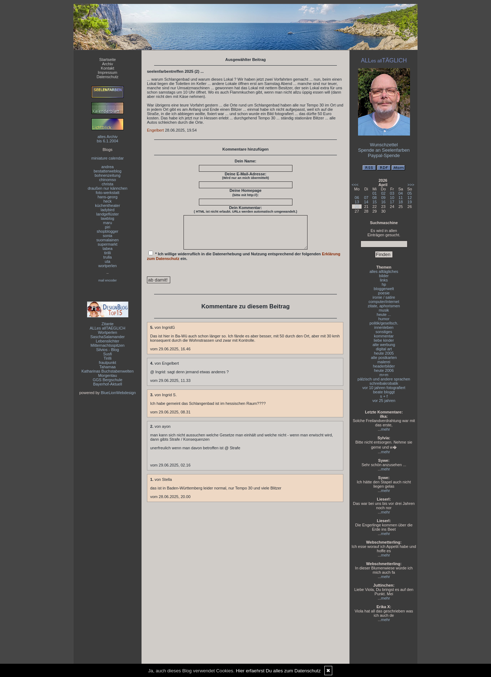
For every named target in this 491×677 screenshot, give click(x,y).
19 (409, 202)
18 (401, 202)
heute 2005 (384, 353)
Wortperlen (107, 332)
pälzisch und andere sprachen (384, 379)
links (384, 280)
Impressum (107, 72)
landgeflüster (107, 214)
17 (392, 202)
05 (409, 193)
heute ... (384, 314)
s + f (383, 396)
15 (374, 202)
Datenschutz (107, 77)
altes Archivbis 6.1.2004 (107, 138)
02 (383, 193)
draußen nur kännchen (108, 188)
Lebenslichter (107, 341)
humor (383, 319)
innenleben (384, 327)
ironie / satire (384, 297)
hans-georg (107, 197)
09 (383, 197)
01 (374, 193)
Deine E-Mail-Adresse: (245, 176)
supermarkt (107, 244)
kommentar (384, 336)
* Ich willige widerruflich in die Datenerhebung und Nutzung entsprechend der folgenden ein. (243, 262)
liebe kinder (384, 340)
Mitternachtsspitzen (108, 345)
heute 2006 (384, 370)
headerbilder (384, 366)
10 (392, 197)
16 (383, 202)
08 (374, 197)
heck (107, 201)
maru (107, 223)
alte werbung (384, 344)
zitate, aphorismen (384, 306)
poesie (384, 293)
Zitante (107, 324)
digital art (384, 349)
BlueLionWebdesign (118, 392)
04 (401, 193)
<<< (355, 185)
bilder (384, 276)
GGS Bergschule (108, 380)
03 (392, 193)
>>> (410, 185)
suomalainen (107, 240)
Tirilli (107, 358)
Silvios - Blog (107, 349)
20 (357, 206)
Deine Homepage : (245, 192)
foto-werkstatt (107, 192)
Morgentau (107, 375)
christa (107, 184)
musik (384, 310)
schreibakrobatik (384, 383)
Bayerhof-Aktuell (107, 384)
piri (107, 227)
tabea (108, 248)
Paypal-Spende (384, 155)
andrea (107, 167)
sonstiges (384, 332)
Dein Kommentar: (245, 209)
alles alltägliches (384, 271)
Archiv (107, 64)
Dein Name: (246, 161)
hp (384, 284)
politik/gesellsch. (384, 323)
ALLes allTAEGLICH (107, 328)
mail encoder (107, 280)
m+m (384, 375)
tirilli (107, 253)
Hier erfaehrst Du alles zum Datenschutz (278, 670)
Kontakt (107, 68)
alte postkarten (384, 357)
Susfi (107, 354)
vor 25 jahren (383, 400)
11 (401, 197)
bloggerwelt (384, 289)
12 (409, 197)
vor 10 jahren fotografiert (383, 387)
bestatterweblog (107, 171)
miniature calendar (107, 158)
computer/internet (383, 301)
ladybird (108, 210)
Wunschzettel (384, 144)
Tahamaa (107, 367)
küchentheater (107, 205)
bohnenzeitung (107, 175)
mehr (385, 429)
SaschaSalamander (107, 337)
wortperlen (107, 266)
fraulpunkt (107, 362)
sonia (107, 235)
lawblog (107, 218)
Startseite (107, 59)
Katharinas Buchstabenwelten (107, 371)
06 (357, 197)
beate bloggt (384, 392)
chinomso (107, 179)
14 (366, 202)
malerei (383, 362)
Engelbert (155, 130)
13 (357, 202)
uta (107, 261)
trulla (107, 257)
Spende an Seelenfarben (384, 150)
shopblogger (108, 231)
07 (366, 197)
